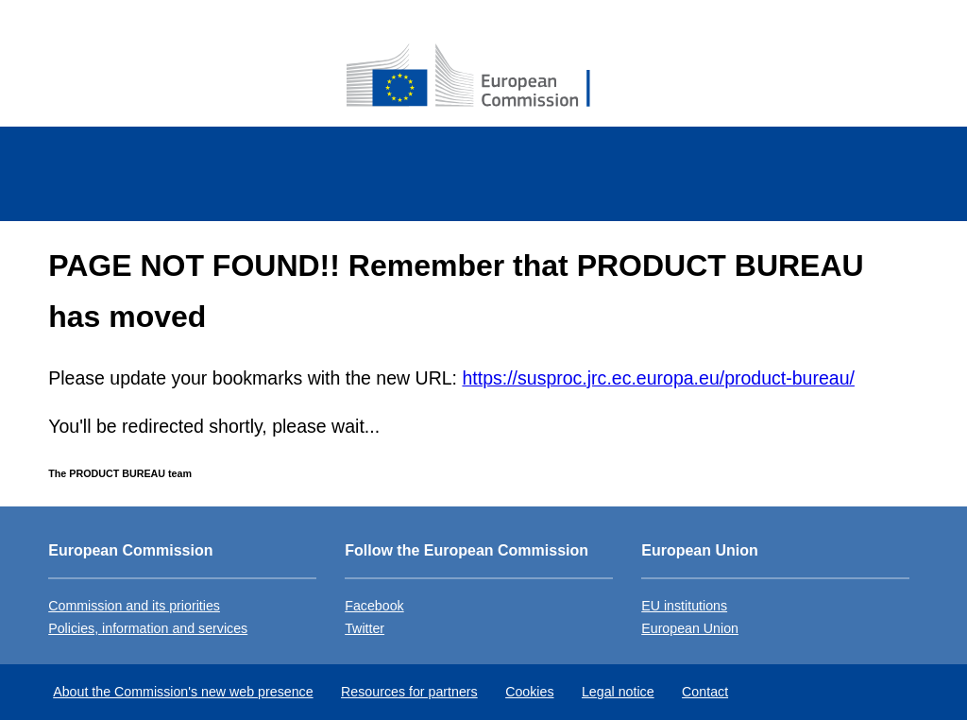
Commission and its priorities (134, 605)
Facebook (374, 605)
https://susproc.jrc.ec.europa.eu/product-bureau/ (658, 378)
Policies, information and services (147, 628)
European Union (689, 628)
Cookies (529, 691)
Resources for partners (409, 691)
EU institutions (684, 605)
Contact (705, 691)
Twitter (364, 628)
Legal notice (618, 691)
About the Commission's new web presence (183, 691)
